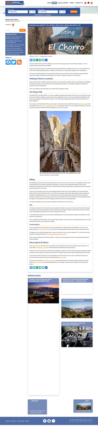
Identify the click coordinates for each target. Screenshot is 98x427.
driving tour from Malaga (49, 261)
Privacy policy (21, 421)
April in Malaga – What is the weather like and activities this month (15, 46)
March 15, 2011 (33, 57)
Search (22, 31)
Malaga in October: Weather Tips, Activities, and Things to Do (14, 38)
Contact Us (79, 3)
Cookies (28, 421)
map (46, 195)
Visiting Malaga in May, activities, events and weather (14, 42)
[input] (18, 12)
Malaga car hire (37, 263)
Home (49, 3)
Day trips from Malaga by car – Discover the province (74, 324)
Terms (72, 3)
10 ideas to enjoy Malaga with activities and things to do (40, 281)
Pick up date (11, 10)
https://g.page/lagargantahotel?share (56, 235)
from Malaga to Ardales (41, 248)
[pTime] (32, 12)
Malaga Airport (37, 246)
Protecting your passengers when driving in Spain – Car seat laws (75, 281)
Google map (83, 104)
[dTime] (62, 12)
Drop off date (41, 10)
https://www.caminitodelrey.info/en (48, 106)
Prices (54, 3)
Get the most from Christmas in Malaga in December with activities (14, 50)
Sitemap (8, 421)
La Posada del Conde (44, 230)
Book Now (74, 12)
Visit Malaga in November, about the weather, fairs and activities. (14, 54)
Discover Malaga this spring (73, 301)
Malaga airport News (11, 20)
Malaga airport (63, 3)
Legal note (14, 421)
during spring (62, 258)
